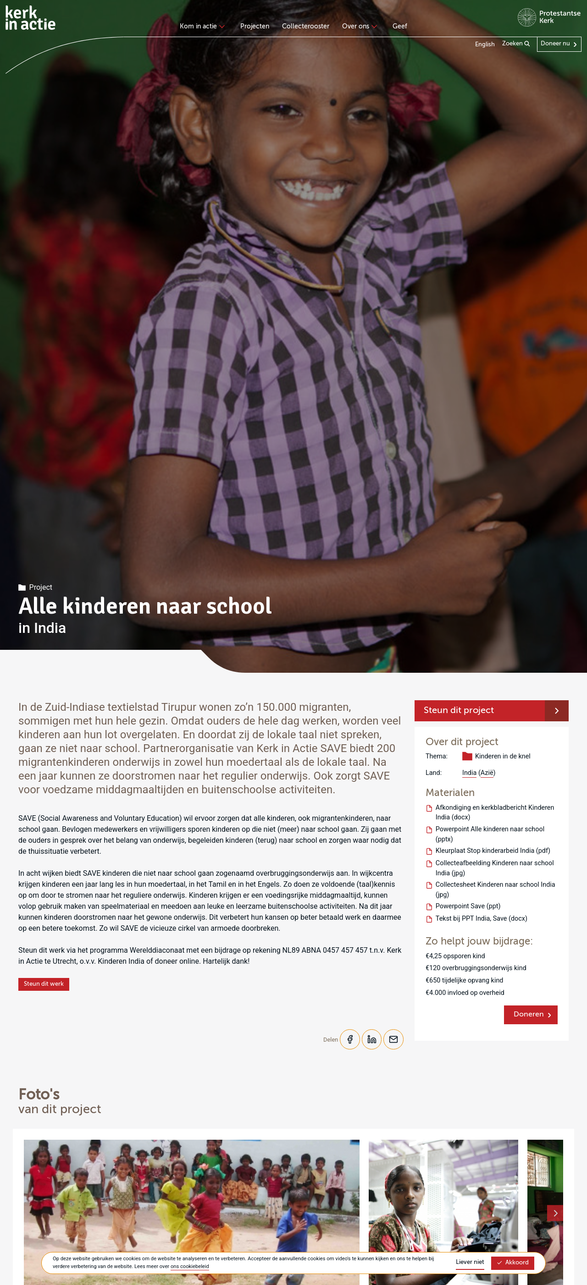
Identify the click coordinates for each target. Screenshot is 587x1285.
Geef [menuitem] (400, 26)
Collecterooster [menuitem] (305, 26)
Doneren (529, 1014)
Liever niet (470, 1262)
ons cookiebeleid (190, 1266)
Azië (487, 773)
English (485, 45)
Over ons (358, 26)
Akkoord (513, 1263)
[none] (203, 27)
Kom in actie (201, 26)
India (469, 773)
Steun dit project (459, 710)
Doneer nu (555, 44)
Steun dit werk (44, 984)
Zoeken (516, 44)
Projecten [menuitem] (254, 26)
